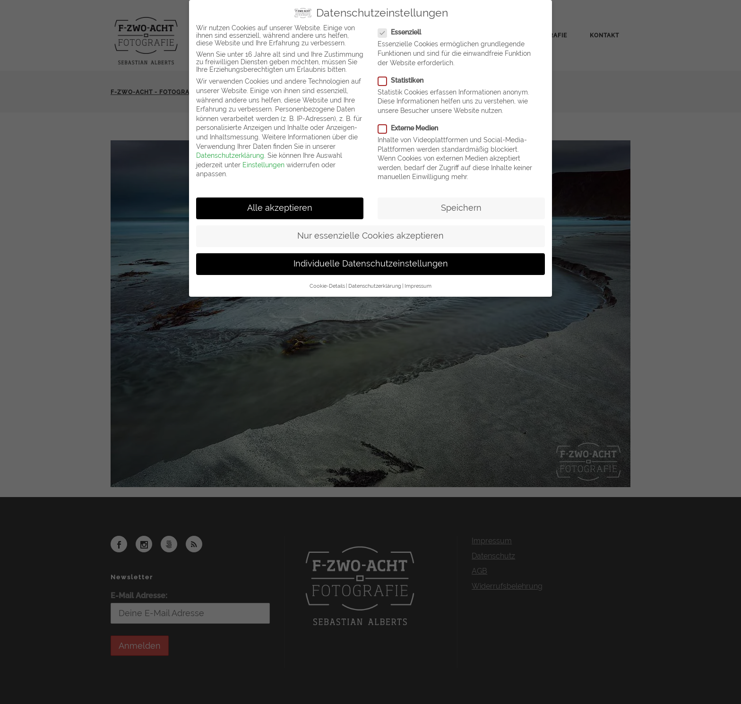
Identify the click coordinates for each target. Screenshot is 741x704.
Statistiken (404, 80)
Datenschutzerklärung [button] (374, 286)
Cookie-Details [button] (327, 286)
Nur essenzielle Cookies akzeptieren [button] (370, 235)
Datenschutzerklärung (230, 155)
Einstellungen (263, 165)
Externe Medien (412, 128)
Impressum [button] (418, 286)
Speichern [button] (461, 208)
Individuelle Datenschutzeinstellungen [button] (370, 263)
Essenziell (403, 32)
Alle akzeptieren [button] (279, 208)
